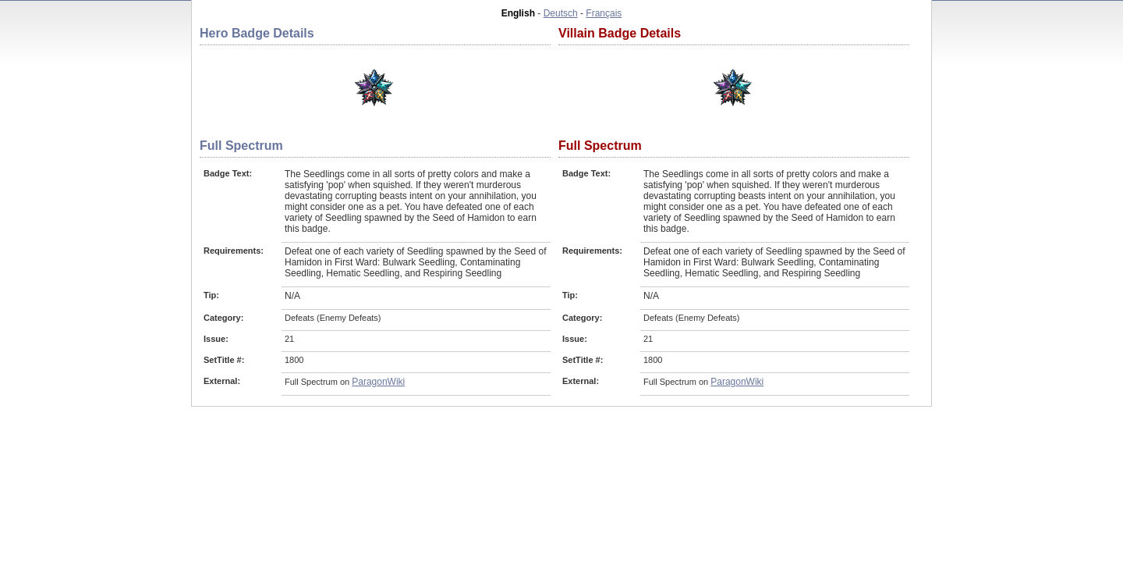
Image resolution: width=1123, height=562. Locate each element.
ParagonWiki (378, 381)
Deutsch (561, 13)
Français (604, 13)
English (518, 13)
